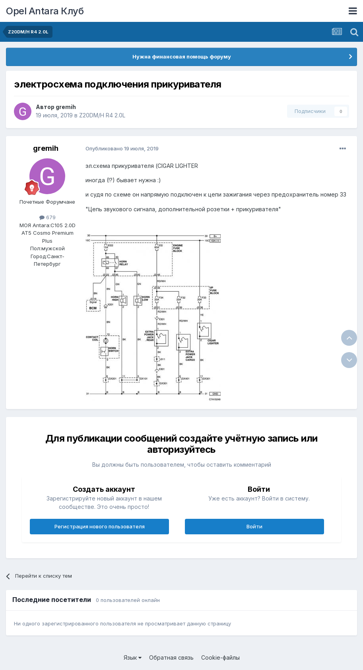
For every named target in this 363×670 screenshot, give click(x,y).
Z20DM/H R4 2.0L (102, 115)
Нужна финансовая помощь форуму (181, 56)
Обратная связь (171, 657)
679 (47, 217)
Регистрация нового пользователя (99, 526)
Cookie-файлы (220, 657)
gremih (66, 106)
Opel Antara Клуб (44, 11)
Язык (133, 657)
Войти (254, 526)
